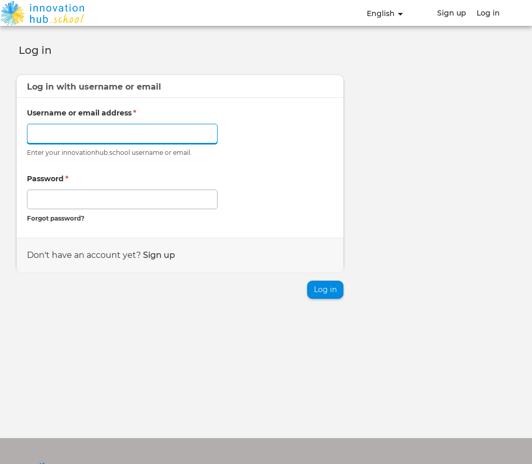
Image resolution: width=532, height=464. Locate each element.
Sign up (451, 13)
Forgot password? (55, 218)
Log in (488, 13)
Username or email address (81, 113)
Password (47, 178)
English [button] (385, 13)
